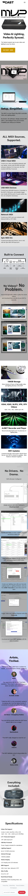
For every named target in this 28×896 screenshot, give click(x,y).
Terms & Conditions (20, 885)
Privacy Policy (5, 885)
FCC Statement (13, 887)
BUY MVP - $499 (8, 50)
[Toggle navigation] (25, 2)
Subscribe (21, 892)
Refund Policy (12, 885)
